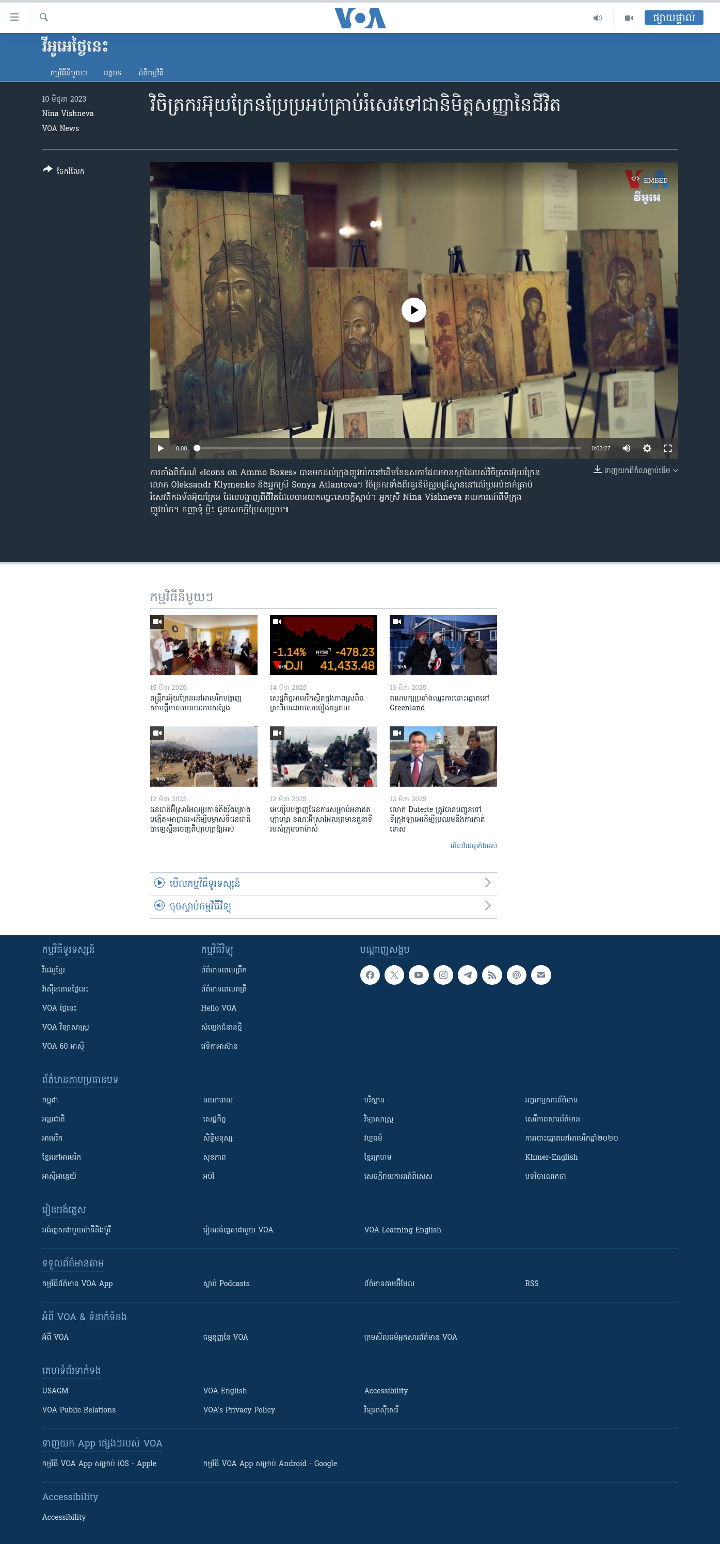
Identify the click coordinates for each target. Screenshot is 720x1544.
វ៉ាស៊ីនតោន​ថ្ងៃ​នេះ (65, 989)
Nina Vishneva (68, 114)
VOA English (225, 1391)
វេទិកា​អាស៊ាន (219, 1047)
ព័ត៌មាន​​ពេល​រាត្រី (224, 989)
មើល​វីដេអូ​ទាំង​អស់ (474, 846)
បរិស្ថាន (374, 1100)
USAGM (55, 1391)
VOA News (60, 129)
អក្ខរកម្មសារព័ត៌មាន (551, 1100)
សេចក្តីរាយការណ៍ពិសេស (398, 1177)
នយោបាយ (218, 1100)
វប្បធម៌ (373, 1138)
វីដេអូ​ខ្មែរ (53, 970)
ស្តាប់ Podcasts (226, 1284)
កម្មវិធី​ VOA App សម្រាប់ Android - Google (270, 1464)
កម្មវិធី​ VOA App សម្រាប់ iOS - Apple (99, 1464)
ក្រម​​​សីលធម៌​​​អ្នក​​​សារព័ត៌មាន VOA (411, 1337)
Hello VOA (219, 1008)
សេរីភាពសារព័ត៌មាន (553, 1119)
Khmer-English (551, 1157)
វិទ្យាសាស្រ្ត (379, 1119)
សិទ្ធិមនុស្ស (218, 1138)
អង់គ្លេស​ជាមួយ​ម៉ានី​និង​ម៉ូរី (76, 1230)
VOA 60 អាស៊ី (63, 1047)
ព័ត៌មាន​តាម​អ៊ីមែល (389, 1284)
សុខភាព (214, 1157)
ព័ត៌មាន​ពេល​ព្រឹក (224, 970)
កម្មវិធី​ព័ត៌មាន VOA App (77, 1284)
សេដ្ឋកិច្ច (214, 1119)
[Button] (64, 172)
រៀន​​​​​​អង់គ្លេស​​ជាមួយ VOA (238, 1230)
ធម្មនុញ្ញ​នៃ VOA (226, 1337)
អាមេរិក (52, 1138)
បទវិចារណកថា (545, 1177)
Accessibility (386, 1391)
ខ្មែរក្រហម (378, 1157)
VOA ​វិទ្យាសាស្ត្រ (65, 1027)
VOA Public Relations (79, 1410)
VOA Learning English (403, 1230)
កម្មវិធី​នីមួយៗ (69, 73)
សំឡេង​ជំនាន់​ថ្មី (221, 1027)
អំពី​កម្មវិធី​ (151, 73)
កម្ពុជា (50, 1100)
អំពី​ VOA (55, 1337)
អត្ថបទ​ (113, 73)
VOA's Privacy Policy (239, 1410)
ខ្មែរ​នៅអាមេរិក (62, 1157)
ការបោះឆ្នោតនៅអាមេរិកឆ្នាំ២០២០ (571, 1138)
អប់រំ (209, 1177)
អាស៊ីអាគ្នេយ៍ (59, 1177)
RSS (532, 1284)
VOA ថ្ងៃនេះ (59, 1008)
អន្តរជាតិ (53, 1119)
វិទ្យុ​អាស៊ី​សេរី (381, 1410)
